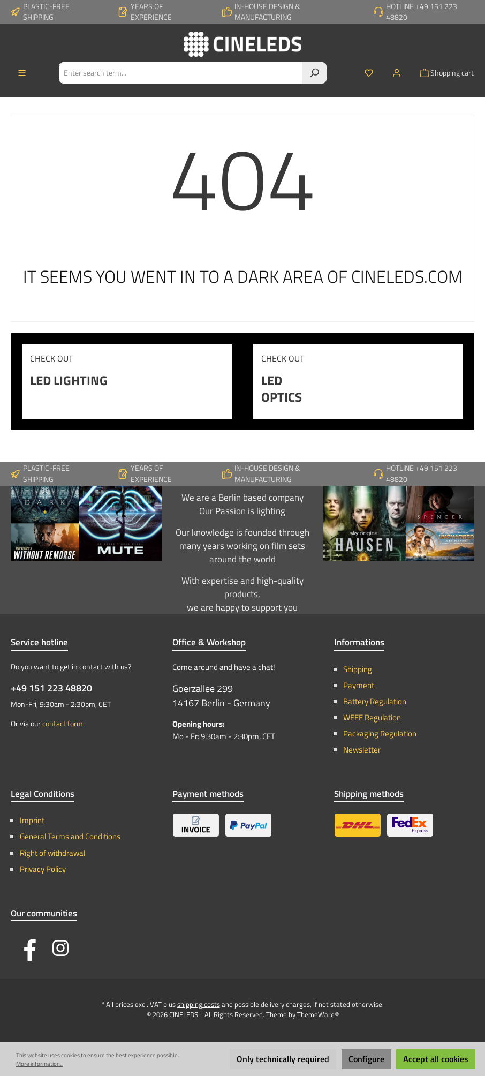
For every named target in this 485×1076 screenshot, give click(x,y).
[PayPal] (248, 825)
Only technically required (283, 1058)
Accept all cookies (435, 1058)
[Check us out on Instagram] (60, 948)
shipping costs (198, 1004)
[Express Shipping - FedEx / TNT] (410, 825)
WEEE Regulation (372, 717)
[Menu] (22, 73)
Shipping (357, 669)
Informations (359, 642)
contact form (62, 723)
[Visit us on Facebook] (27, 948)
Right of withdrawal (52, 853)
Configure (366, 1058)
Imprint (32, 820)
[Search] (314, 73)
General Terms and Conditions (70, 836)
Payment (358, 685)
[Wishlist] (369, 73)
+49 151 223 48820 (51, 688)
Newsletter (362, 749)
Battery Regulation (374, 701)
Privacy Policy (43, 869)
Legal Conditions (42, 794)
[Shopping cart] (443, 73)
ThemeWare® (318, 1015)
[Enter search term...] (180, 73)
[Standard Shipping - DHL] (357, 825)
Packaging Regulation (379, 733)
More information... (39, 1063)
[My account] (396, 73)
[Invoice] (195, 825)
